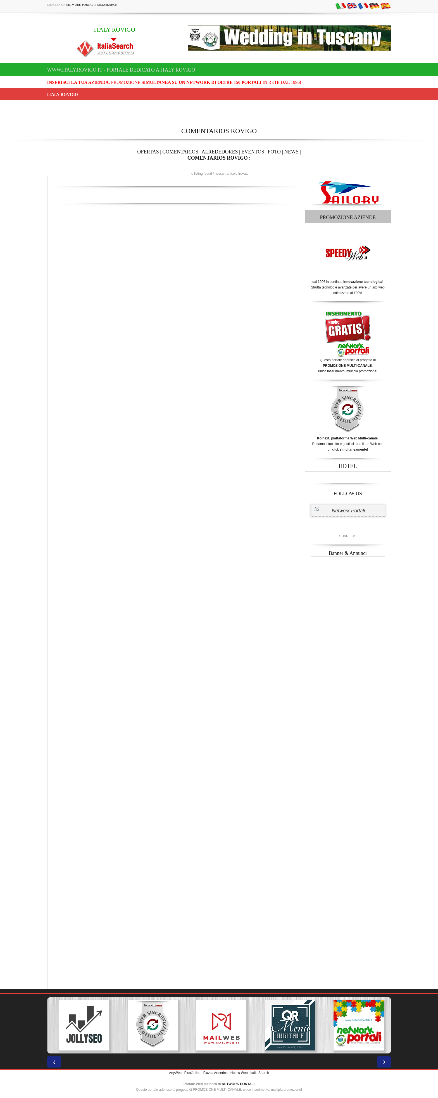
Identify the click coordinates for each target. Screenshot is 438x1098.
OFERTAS (148, 152)
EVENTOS (252, 152)
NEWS (291, 152)
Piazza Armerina (215, 1073)
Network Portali (348, 510)
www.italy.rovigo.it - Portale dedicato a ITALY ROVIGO (121, 70)
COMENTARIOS (180, 152)
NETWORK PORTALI (238, 1084)
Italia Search (259, 1073)
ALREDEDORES (220, 152)
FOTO (274, 152)
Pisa (187, 1073)
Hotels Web (239, 1073)
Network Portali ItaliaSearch (92, 4)
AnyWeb (175, 1073)
